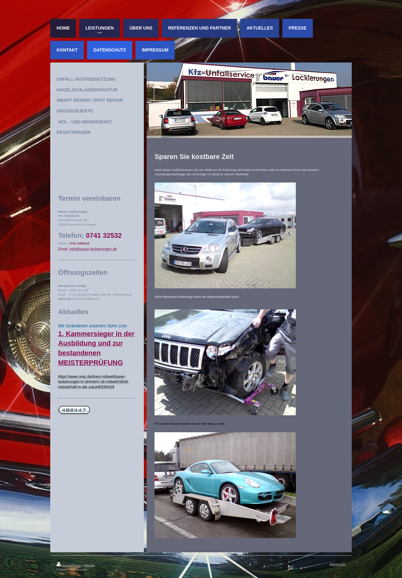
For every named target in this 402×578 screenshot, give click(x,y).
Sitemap (89, 565)
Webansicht (337, 564)
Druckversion (69, 565)
